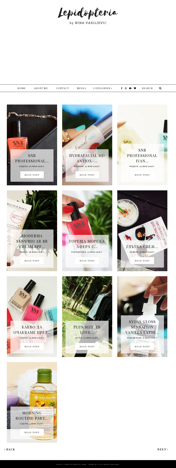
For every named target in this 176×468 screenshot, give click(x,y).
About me (41, 88)
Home (21, 88)
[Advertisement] (88, 52)
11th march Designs (108, 464)
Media (81, 88)
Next (162, 449)
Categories (101, 88)
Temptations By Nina (75, 464)
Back (9, 449)
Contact (62, 88)
